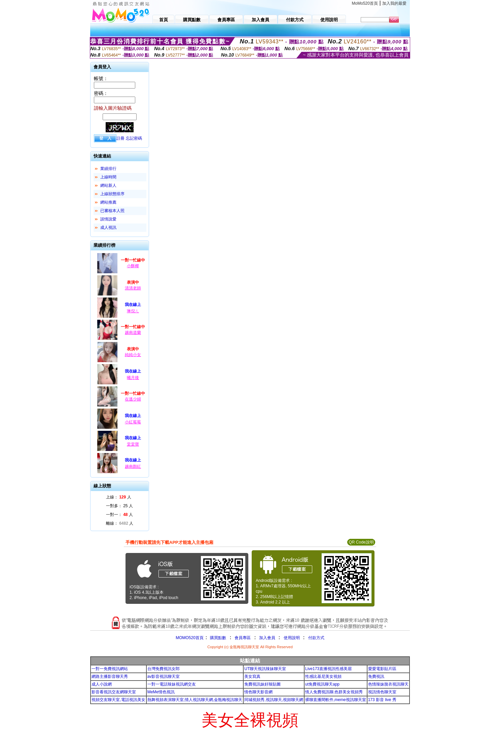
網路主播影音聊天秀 (110, 676)
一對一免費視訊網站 (110, 668)
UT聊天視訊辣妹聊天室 (265, 668)
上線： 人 (118, 497)
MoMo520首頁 (365, 3)
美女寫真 (252, 676)
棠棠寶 (133, 444)
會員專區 (243, 637)
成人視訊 (108, 227)
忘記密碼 (134, 138)
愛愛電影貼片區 (382, 668)
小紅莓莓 (133, 422)
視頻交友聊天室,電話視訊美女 (118, 699)
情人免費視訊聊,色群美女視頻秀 (334, 692)
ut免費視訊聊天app (322, 684)
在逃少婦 (133, 399)
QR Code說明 (361, 542)
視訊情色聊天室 (382, 692)
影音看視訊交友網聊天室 (114, 692)
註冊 (120, 138)
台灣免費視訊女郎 (163, 668)
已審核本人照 (112, 210)
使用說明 (292, 637)
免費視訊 (376, 676)
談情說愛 (108, 219)
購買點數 (217, 637)
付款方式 (316, 637)
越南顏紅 (133, 466)
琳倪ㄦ (133, 311)
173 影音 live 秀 (382, 699)
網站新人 (108, 185)
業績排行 (108, 168)
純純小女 (133, 354)
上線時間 (108, 177)
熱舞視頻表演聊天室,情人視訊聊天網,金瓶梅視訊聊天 (195, 699)
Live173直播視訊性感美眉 (328, 668)
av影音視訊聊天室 (163, 676)
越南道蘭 (133, 332)
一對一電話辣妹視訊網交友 (171, 684)
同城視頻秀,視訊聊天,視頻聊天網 (273, 699)
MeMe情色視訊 (161, 692)
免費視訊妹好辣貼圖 (262, 684)
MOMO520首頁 (190, 637)
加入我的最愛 (394, 3)
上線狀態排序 (112, 194)
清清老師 (133, 288)
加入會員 (267, 637)
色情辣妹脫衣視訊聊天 (388, 684)
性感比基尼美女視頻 (323, 676)
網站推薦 (108, 202)
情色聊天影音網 (258, 692)
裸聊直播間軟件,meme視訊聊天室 (335, 699)
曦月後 (133, 377)
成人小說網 (102, 684)
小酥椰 (133, 266)
